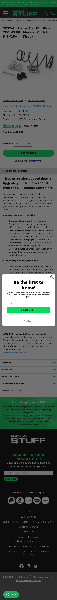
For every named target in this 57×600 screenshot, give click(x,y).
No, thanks (28, 321)
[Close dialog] (52, 277)
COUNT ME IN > (28, 310)
